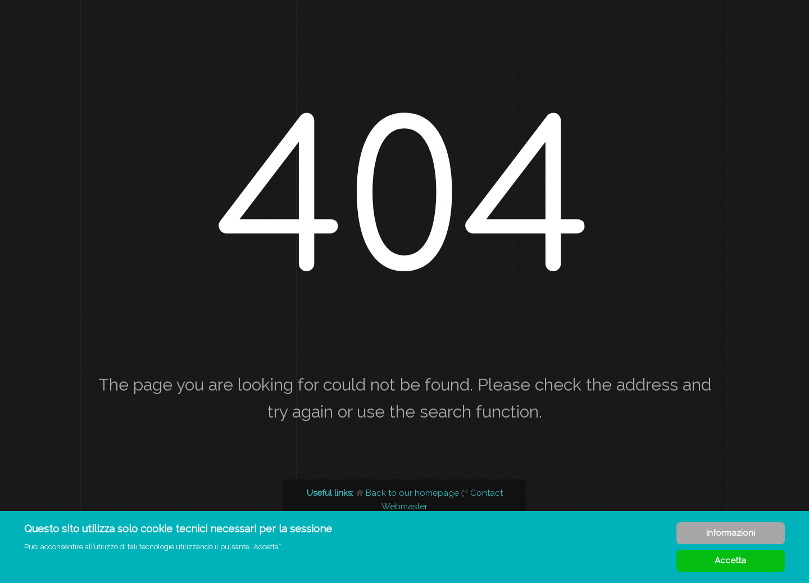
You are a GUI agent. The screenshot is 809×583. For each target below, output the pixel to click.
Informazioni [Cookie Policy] (730, 533)
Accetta (730, 560)
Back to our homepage (408, 493)
